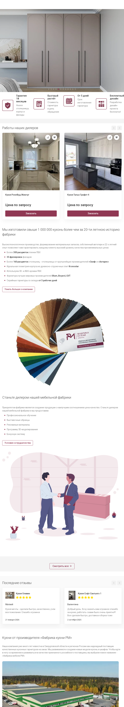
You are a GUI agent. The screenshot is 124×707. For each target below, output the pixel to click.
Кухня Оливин (23, 593)
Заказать (31, 213)
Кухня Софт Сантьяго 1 (89, 593)
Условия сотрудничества (18, 443)
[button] (48, 89)
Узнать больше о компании (19, 289)
